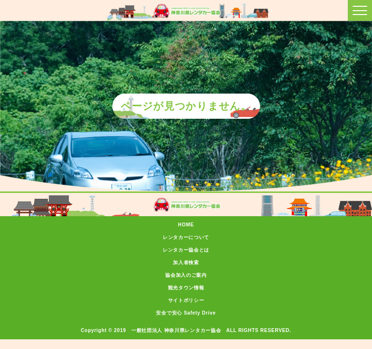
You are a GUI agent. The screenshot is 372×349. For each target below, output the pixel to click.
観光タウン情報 (186, 287)
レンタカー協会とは (186, 250)
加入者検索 (186, 262)
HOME (186, 224)
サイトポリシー (186, 300)
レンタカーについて (186, 237)
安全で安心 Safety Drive (186, 313)
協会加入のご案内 (186, 275)
